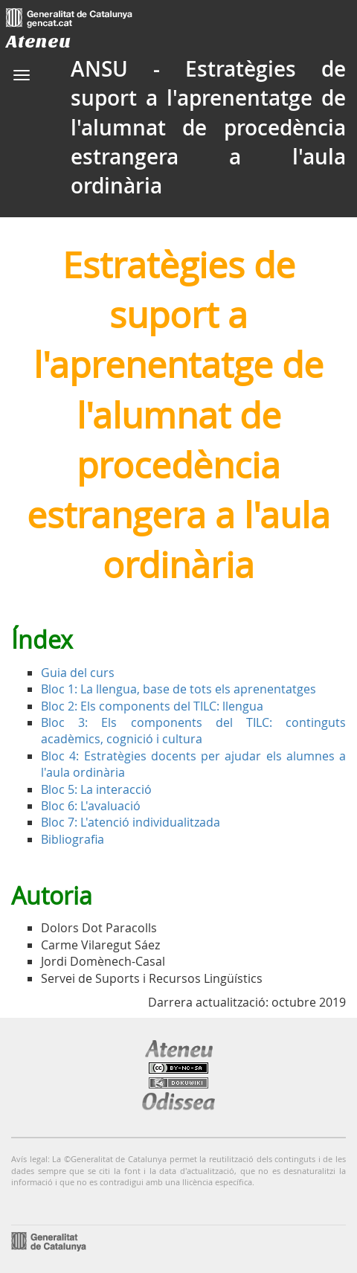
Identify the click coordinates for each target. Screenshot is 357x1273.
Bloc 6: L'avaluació (91, 806)
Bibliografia (72, 839)
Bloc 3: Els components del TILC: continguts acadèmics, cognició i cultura (193, 730)
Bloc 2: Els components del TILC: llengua (152, 706)
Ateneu (38, 41)
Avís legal (29, 1158)
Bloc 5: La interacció (96, 789)
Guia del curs (78, 672)
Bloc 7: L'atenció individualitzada (130, 822)
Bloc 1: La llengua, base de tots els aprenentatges (178, 689)
